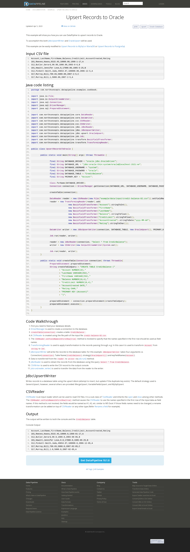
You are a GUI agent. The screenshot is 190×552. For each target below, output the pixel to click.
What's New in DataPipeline (36, 495)
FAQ (62, 518)
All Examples (99, 469)
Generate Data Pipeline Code (142, 492)
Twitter (99, 492)
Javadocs (64, 515)
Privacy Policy (101, 499)
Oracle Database (156, 26)
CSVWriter (35, 365)
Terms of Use (102, 502)
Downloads (96, 4)
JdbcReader (36, 362)
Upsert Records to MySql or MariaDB (78, 46)
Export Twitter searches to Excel (143, 495)
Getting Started (66, 495)
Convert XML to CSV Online (142, 502)
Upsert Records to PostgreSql (111, 46)
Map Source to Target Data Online (144, 486)
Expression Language (69, 508)
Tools (108, 4)
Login (161, 4)
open (130, 397)
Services (29, 505)
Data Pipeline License (33, 512)
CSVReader (37, 335)
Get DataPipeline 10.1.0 (95, 460)
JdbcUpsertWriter (56, 40)
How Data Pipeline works (70, 492)
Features (64, 4)
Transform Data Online (140, 489)
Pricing (75, 4)
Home (28, 10)
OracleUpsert (74, 40)
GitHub (99, 495)
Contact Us (101, 489)
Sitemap (64, 522)
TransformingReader (40, 345)
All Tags (89, 469)
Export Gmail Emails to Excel (142, 508)
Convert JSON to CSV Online (142, 499)
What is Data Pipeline (69, 489)
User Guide (65, 499)
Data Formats (66, 502)
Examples (51, 10)
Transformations (67, 505)
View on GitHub (68, 26)
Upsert (143, 26)
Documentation (39, 10)
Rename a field (101, 406)
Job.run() (82, 358)
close (139, 397)
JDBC (136, 26)
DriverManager (38, 329)
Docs (85, 4)
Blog (117, 4)
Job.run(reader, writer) (41, 368)
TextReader (107, 397)
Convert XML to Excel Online (142, 505)
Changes (29, 499)
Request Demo (31, 508)
